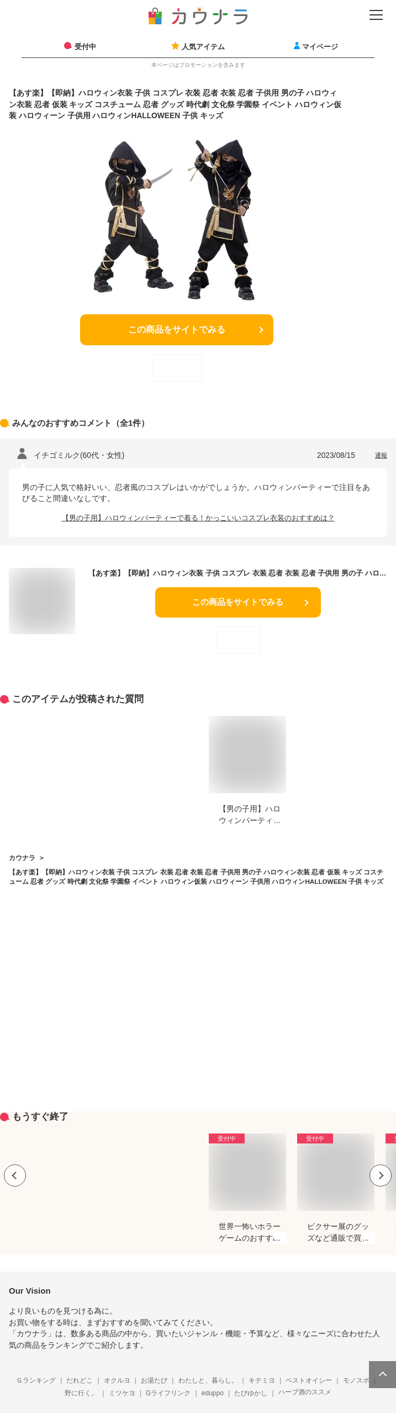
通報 (381, 455)
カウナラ (22, 857)
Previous (15, 1175)
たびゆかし (250, 1393)
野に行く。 (81, 1393)
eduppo (213, 1393)
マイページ (320, 47)
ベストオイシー (309, 1380)
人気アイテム (203, 47)
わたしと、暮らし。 (208, 1380)
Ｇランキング (36, 1380)
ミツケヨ (122, 1393)
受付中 (85, 47)
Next (380, 1175)
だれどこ (79, 1380)
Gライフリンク (168, 1393)
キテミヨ (262, 1380)
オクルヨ (117, 1380)
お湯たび (154, 1380)
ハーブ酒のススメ (304, 1392)
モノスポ (356, 1380)
